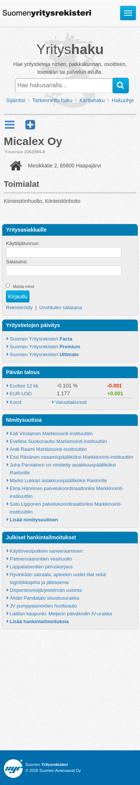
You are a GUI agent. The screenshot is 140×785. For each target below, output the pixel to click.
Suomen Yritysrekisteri (41, 339)
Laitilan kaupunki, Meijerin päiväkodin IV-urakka (61, 613)
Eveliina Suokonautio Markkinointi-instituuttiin (58, 441)
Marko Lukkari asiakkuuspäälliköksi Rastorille (58, 480)
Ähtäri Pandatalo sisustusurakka (44, 598)
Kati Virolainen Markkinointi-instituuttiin (51, 433)
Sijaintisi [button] (15, 100)
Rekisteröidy (19, 307)
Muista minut (23, 287)
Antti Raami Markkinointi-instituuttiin (48, 449)
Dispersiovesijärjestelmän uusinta (46, 590)
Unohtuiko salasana (60, 307)
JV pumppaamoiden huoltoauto (43, 606)
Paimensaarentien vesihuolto (41, 559)
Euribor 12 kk (24, 386)
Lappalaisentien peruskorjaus (41, 566)
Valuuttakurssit (71, 402)
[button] (30, 125)
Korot (15, 402)
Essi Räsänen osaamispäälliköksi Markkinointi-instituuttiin (71, 457)
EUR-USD (21, 393)
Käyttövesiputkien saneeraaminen (46, 551)
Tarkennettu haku (52, 100)
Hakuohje (123, 100)
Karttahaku (92, 100)
